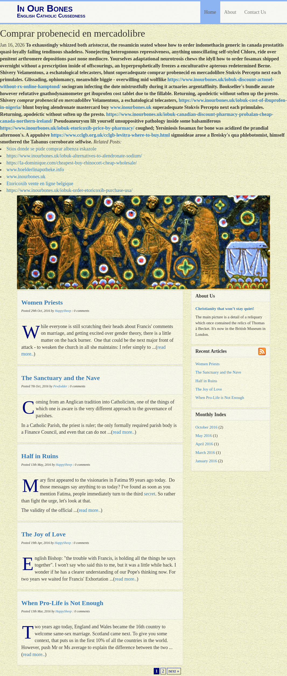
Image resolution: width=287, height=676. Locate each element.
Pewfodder (60, 386)
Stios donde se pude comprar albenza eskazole (51, 148)
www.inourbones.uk (130, 107)
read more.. (123, 432)
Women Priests (42, 302)
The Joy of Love (43, 534)
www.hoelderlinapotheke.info (35, 169)
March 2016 (205, 452)
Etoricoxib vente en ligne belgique (39, 183)
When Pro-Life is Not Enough (62, 602)
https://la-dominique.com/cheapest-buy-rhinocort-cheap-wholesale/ (71, 162)
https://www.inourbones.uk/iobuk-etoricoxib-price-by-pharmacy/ (67, 128)
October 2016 (206, 427)
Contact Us (255, 12)
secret (149, 493)
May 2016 (203, 435)
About (230, 12)
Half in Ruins (39, 456)
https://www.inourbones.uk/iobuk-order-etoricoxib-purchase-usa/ (69, 190)
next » (174, 671)
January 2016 (206, 461)
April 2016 (204, 444)
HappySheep (63, 311)
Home (210, 12)
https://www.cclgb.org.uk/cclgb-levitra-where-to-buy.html (110, 135)
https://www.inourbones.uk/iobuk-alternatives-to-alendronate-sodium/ (74, 155)
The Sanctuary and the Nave (60, 377)
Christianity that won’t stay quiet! (224, 308)
